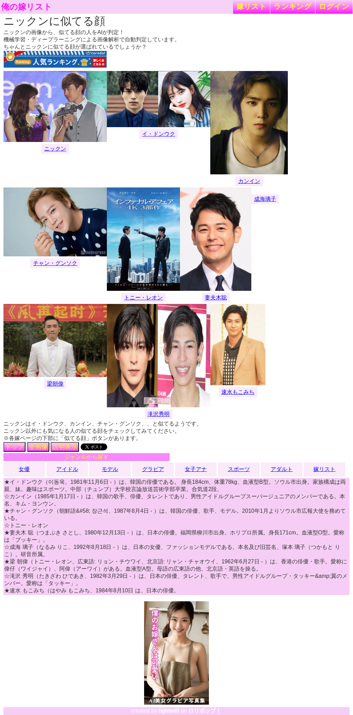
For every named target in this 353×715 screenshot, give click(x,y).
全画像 (38, 446)
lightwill (169, 711)
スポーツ (239, 469)
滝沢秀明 (159, 414)
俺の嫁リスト (26, 6)
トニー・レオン (143, 297)
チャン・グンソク (55, 263)
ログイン (334, 6)
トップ (14, 446)
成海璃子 (265, 199)
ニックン (55, 149)
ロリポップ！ (204, 711)
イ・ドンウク (158, 134)
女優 (24, 469)
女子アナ (196, 469)
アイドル (67, 469)
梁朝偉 (55, 384)
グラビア (153, 469)
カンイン (249, 181)
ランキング (293, 6)
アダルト (282, 469)
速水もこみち (237, 392)
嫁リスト (251, 6)
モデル (110, 469)
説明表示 (64, 446)
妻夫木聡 (216, 297)
